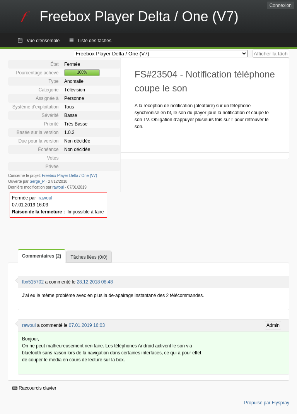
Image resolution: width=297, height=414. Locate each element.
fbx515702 (33, 282)
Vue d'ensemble (43, 40)
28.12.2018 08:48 (95, 282)
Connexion (281, 5)
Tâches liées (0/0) (88, 257)
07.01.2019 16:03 (87, 325)
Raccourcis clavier (34, 388)
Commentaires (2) (41, 256)
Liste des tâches (94, 40)
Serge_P (37, 181)
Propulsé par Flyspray (266, 402)
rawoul (58, 187)
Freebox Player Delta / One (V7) (69, 176)
